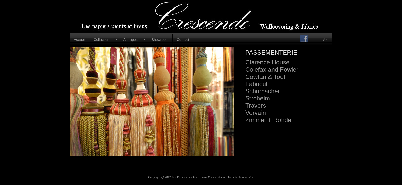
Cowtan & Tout (265, 76)
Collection (101, 40)
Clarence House (267, 62)
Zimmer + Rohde (268, 119)
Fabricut (256, 83)
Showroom (160, 40)
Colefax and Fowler (271, 69)
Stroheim (257, 98)
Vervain (255, 112)
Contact (183, 40)
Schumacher (262, 91)
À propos (130, 40)
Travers (255, 105)
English (323, 39)
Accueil (79, 40)
